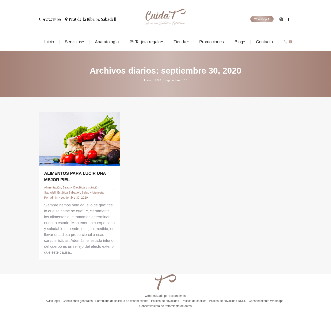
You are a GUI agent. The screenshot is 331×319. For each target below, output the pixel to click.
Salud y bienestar (93, 192)
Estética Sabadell (68, 192)
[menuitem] (49, 42)
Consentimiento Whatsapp (266, 301)
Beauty (67, 187)
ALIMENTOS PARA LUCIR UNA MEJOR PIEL (75, 176)
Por (51, 197)
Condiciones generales (78, 301)
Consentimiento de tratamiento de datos (165, 306)
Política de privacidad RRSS (227, 301)
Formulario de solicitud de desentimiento (121, 301)
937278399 (50, 19)
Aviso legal (53, 301)
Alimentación (52, 187)
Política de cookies (194, 301)
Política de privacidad (165, 301)
